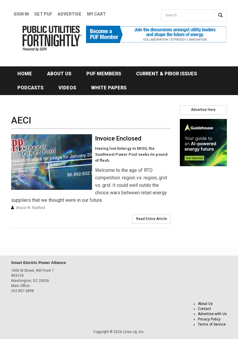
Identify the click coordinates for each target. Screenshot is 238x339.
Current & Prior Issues (166, 74)
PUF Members (103, 74)
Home (24, 74)
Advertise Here (203, 110)
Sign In (21, 14)
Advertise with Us (212, 314)
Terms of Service (212, 324)
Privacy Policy (209, 319)
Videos (67, 88)
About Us (59, 74)
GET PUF (43, 14)
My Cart (96, 14)
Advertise (70, 14)
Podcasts (30, 88)
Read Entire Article (151, 219)
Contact (204, 309)
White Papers (108, 88)
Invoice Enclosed (118, 138)
